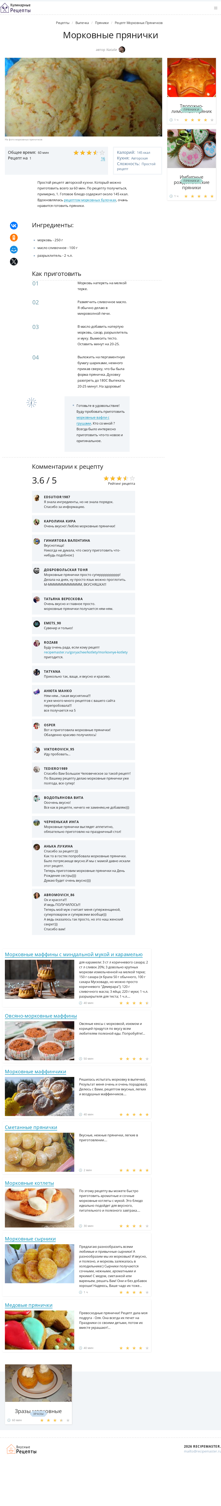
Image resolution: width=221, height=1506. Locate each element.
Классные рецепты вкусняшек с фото (15, 8)
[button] (215, 8)
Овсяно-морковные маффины (41, 1015)
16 (103, 158)
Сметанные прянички (31, 1127)
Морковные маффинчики (35, 1071)
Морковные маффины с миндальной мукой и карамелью (74, 954)
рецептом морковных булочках (90, 200)
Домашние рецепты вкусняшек (22, 1449)
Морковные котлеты (29, 1182)
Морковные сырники (30, 1238)
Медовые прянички (29, 1305)
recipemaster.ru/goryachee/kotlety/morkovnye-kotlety (86, 652)
